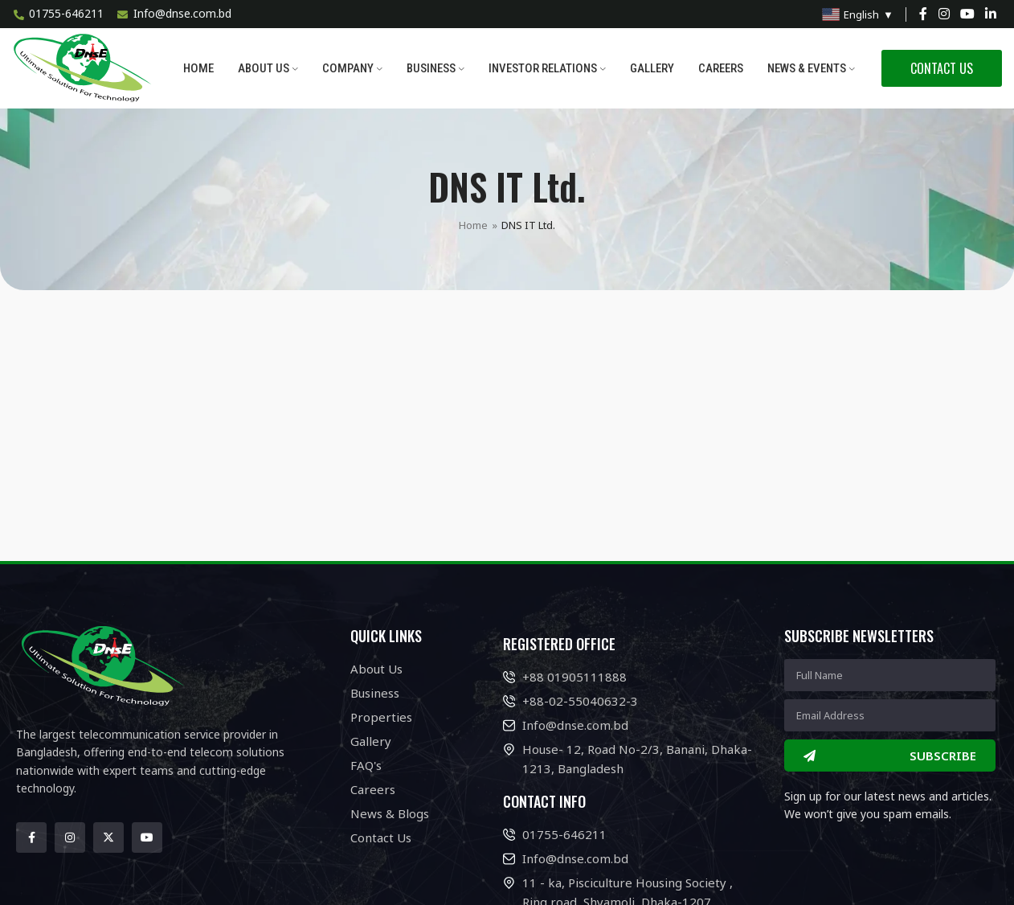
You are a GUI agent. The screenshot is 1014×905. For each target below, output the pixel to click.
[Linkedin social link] (991, 14)
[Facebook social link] (923, 14)
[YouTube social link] (967, 14)
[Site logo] (84, 67)
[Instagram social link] (944, 14)
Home (473, 225)
